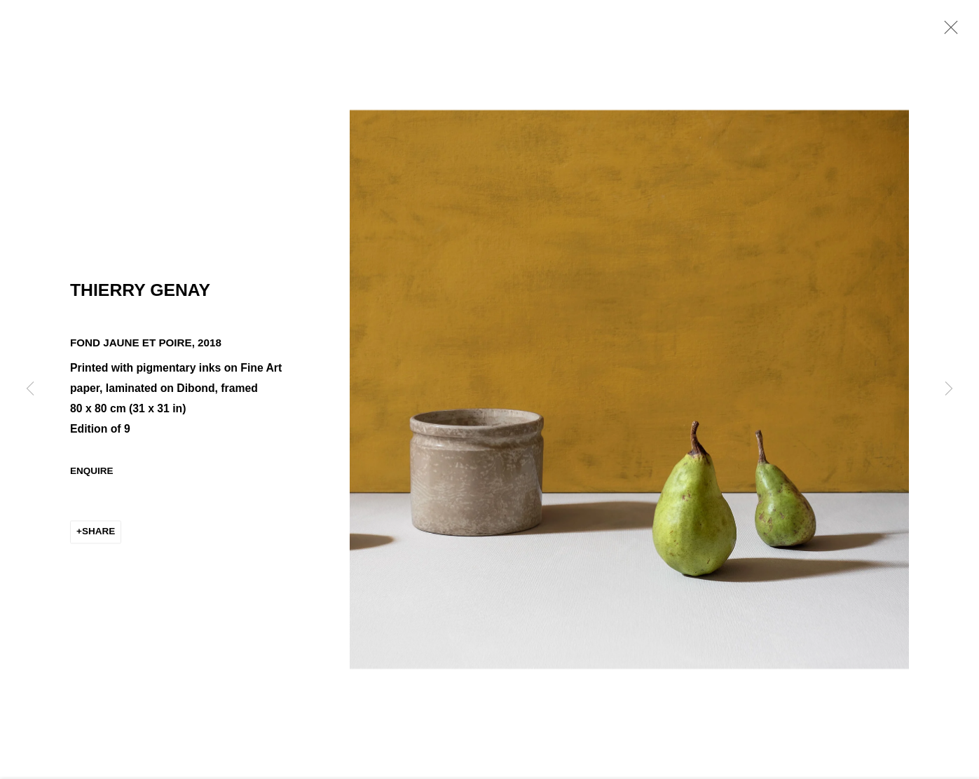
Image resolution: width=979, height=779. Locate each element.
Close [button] (947, 31)
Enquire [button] (92, 473)
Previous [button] (30, 390)
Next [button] (949, 390)
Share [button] (98, 533)
